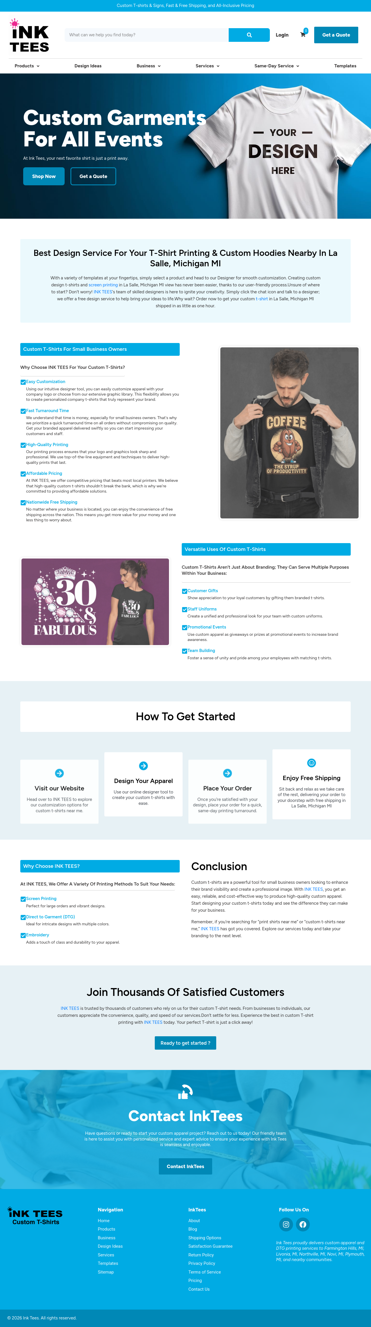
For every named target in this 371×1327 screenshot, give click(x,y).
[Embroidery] (23, 935)
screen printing (103, 285)
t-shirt (262, 298)
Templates (345, 66)
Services (207, 66)
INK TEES (103, 292)
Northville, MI (312, 1254)
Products (27, 66)
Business (148, 66)
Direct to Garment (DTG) (50, 917)
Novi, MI (335, 1254)
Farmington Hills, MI (343, 1248)
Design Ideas (87, 66)
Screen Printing (41, 898)
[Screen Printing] (23, 899)
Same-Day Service (276, 66)
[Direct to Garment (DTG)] (23, 917)
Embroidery (37, 935)
